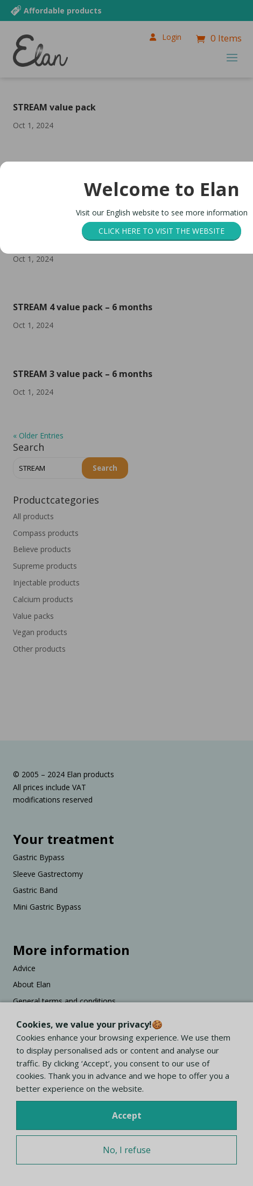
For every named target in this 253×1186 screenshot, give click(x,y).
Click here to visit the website (161, 231)
